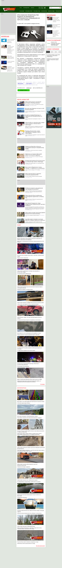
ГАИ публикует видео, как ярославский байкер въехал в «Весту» (29, 318)
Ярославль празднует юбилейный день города (27, 416)
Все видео (42, 384)
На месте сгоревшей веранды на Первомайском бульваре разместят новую (33, 116)
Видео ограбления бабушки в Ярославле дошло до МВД (29, 379)
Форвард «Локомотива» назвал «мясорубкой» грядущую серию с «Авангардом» (33, 132)
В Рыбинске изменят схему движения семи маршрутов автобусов (34, 189)
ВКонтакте (20, 83)
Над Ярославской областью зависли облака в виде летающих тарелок (30, 511)
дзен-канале (29, 83)
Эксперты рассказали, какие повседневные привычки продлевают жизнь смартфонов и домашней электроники (10, 49)
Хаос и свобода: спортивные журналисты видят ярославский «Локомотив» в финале (56, 33)
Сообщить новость (23, 90)
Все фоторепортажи (40, 545)
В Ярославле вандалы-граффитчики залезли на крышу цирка (30, 302)
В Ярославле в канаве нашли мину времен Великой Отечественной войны (35, 213)
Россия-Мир (22, 11)
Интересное (5, 36)
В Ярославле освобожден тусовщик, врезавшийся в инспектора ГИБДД (28, 271)
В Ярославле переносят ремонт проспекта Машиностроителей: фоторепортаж (31, 448)
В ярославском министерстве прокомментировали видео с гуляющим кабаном (30, 287)
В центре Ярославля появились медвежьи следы (27, 541)
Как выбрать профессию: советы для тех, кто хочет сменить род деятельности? (10, 68)
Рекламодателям (26, 7)
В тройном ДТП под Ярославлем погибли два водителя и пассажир (29, 348)
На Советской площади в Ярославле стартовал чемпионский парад (30, 256)
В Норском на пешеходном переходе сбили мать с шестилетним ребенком (28, 364)
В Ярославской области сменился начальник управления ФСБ (33, 174)
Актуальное (51, 15)
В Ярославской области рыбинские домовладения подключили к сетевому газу (34, 196)
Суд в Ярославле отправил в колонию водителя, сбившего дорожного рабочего (35, 220)
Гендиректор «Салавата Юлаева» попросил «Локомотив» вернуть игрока (53, 59)
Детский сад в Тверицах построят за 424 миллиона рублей (34, 109)
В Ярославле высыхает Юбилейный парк (26, 526)
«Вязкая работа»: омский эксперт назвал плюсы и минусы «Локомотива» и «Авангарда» (34, 123)
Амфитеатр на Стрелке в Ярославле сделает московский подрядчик (33, 154)
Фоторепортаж (44, 11)
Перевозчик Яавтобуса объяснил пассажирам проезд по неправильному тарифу (34, 147)
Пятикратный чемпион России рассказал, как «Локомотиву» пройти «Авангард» (35, 161)
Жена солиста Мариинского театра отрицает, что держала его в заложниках (35, 168)
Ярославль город (37, 11)
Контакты (32, 7)
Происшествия (58, 11)
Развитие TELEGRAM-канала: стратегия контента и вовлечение (11, 41)
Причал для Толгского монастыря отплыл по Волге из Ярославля (29, 495)
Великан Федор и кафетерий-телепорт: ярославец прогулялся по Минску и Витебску (30, 431)
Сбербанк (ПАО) (54, 42)
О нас (21, 7)
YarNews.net (28, 87)
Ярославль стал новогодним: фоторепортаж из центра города (30, 401)
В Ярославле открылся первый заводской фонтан (10, 57)
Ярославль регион (28, 11)
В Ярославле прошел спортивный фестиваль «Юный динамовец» (33, 102)
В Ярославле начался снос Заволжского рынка (27, 480)
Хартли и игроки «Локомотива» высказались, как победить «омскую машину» (56, 19)
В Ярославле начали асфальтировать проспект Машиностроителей (27, 465)
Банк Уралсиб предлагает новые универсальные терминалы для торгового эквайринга (35, 204)
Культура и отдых (51, 11)
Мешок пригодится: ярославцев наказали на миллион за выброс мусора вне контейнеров (29, 239)
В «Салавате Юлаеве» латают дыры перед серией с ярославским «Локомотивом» (53, 55)
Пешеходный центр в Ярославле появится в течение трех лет (56, 26)
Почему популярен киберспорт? (10, 62)
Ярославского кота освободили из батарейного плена (29, 333)
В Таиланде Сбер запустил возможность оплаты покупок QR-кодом (56, 44)
